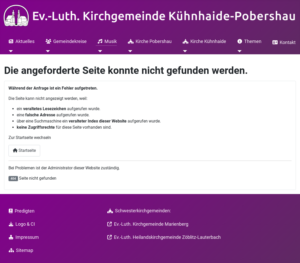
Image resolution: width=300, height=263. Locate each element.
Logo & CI (21, 224)
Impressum (23, 237)
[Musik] (99, 51)
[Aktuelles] (10, 51)
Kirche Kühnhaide (203, 41)
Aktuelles (20, 41)
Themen (248, 41)
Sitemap (20, 250)
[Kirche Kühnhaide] (184, 51)
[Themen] (238, 51)
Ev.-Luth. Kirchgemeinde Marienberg (146, 224)
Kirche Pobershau (149, 41)
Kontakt (283, 42)
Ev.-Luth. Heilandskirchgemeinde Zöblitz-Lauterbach (163, 237)
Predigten (20, 211)
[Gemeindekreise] (46, 51)
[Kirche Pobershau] (129, 51)
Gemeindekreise (65, 41)
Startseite (24, 150)
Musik (106, 41)
